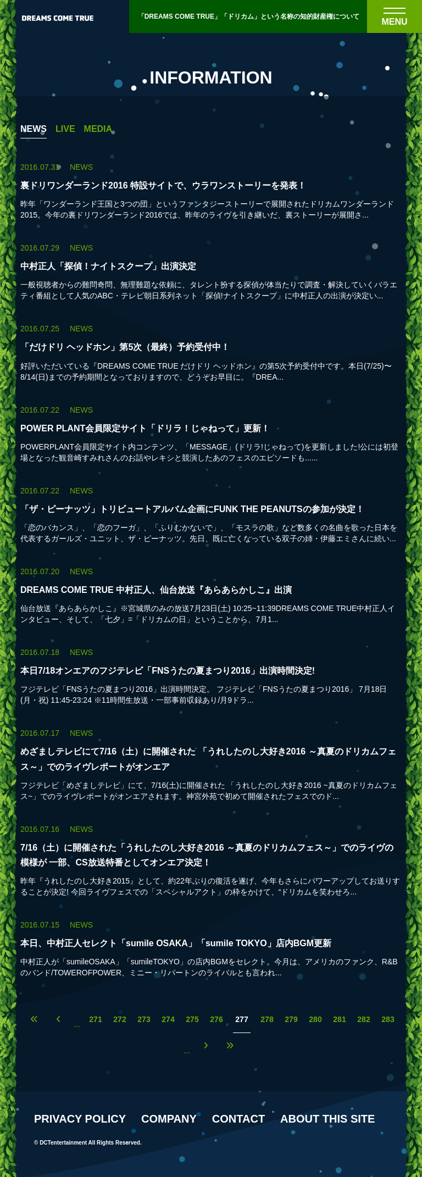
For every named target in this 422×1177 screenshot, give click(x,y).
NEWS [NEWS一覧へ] (33, 129)
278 (266, 1019)
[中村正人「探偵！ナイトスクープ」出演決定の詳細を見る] (211, 271)
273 (143, 1019)
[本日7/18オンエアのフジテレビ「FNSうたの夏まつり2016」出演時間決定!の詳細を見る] (211, 676)
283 (387, 1019)
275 (192, 1019)
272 (119, 1019)
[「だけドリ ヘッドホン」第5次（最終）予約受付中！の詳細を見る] (211, 352)
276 (216, 1019)
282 (363, 1019)
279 (291, 1019)
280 (315, 1019)
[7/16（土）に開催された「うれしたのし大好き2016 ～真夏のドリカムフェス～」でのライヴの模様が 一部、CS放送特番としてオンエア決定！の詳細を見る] (211, 860)
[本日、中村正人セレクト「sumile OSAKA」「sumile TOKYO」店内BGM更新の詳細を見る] (211, 948)
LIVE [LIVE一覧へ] (65, 129)
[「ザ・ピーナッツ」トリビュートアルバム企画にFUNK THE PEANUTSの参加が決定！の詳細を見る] (211, 514)
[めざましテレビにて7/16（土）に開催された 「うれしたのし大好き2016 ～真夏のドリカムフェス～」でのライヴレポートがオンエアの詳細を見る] (211, 764)
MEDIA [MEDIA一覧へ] (98, 129)
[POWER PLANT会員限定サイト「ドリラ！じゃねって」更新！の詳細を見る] (211, 433)
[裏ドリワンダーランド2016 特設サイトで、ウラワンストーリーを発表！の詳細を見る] (211, 191)
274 (168, 1019)
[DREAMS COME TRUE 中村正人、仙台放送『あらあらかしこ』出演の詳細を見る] (211, 595)
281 (339, 1019)
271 (95, 1019)
